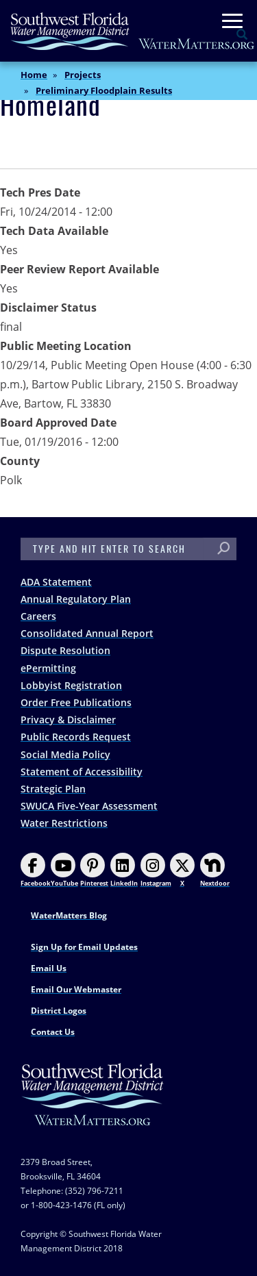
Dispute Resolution (65, 650)
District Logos (58, 1010)
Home (34, 74)
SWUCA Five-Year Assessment (89, 805)
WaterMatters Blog (69, 915)
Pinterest (94, 870)
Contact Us (53, 1032)
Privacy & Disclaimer (68, 719)
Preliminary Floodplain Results (104, 90)
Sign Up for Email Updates (84, 947)
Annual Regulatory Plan (76, 598)
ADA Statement (56, 581)
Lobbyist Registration (71, 685)
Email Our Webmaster (76, 989)
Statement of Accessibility (82, 771)
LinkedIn (124, 870)
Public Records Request (76, 736)
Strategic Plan (53, 788)
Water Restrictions (64, 822)
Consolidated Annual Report (87, 633)
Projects (82, 74)
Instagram (155, 870)
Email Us (48, 968)
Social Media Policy (65, 754)
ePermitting (48, 668)
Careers (38, 616)
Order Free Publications (76, 702)
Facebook (36, 870)
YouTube (64, 870)
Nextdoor (215, 870)
